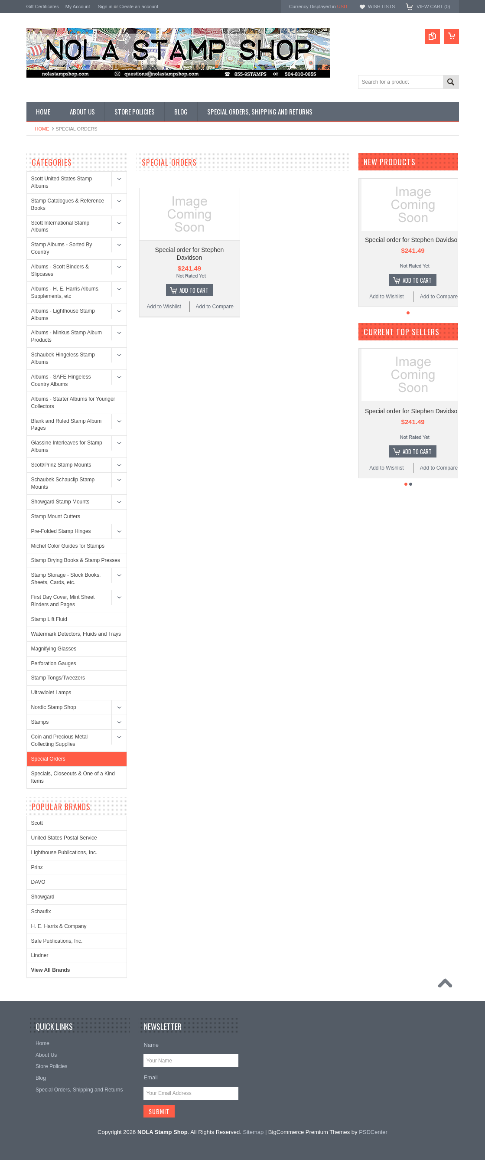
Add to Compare (215, 307)
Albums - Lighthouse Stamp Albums (63, 314)
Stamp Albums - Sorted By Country (61, 248)
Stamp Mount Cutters (55, 516)
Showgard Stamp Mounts (60, 502)
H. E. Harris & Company (59, 926)
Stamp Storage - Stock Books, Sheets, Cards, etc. (66, 578)
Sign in (105, 6)
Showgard (43, 897)
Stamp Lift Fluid (49, 619)
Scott (37, 823)
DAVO (38, 882)
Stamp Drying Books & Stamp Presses (75, 560)
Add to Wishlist (163, 307)
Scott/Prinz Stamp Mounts (61, 465)
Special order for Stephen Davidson (413, 239)
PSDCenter (373, 1132)
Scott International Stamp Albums (60, 226)
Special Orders (48, 759)
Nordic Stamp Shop (53, 707)
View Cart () (433, 6)
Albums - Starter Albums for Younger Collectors (73, 402)
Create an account (138, 6)
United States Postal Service (64, 838)
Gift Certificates (42, 6)
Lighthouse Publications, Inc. (64, 853)
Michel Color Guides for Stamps (67, 546)
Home (42, 128)
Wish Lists (381, 6)
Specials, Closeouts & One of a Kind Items (73, 777)
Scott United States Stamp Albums (61, 182)
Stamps (40, 722)
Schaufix (41, 911)
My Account (77, 6)
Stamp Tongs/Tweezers (58, 678)
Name (151, 1045)
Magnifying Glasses (54, 649)
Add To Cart (193, 290)
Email (150, 1077)
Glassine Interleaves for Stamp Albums (66, 446)
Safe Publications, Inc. (57, 941)
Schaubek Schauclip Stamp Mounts (63, 483)
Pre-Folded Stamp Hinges (61, 531)
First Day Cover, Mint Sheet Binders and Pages (63, 601)
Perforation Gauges (53, 663)
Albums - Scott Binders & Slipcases (60, 270)
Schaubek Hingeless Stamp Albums (63, 358)
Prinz (37, 867)
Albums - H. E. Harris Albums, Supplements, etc (65, 292)
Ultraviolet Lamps (51, 692)
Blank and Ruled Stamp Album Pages (66, 424)
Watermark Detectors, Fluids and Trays (76, 634)
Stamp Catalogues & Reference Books (67, 204)
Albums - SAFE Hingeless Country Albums (61, 380)
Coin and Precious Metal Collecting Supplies (59, 740)
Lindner (40, 955)
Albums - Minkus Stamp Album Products (66, 336)
